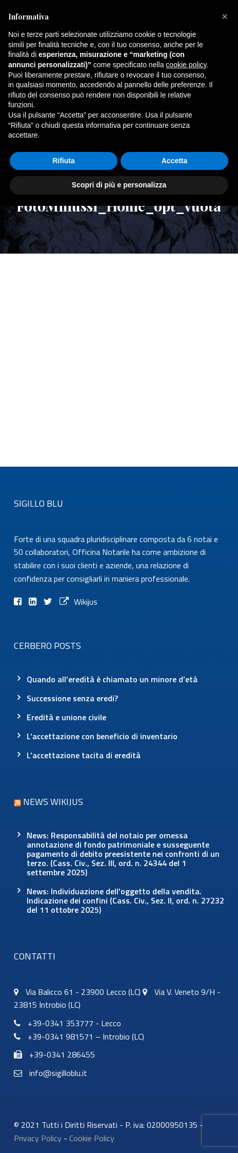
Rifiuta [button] (63, 161)
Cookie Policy (91, 1138)
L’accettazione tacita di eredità (84, 755)
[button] (224, 16)
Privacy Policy (38, 1138)
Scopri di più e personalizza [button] (119, 185)
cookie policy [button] (186, 65)
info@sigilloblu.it (58, 1073)
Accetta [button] (175, 161)
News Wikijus (53, 802)
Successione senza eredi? (72, 698)
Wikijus (78, 601)
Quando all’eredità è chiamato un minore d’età (112, 679)
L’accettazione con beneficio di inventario (102, 736)
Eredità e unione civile (66, 717)
